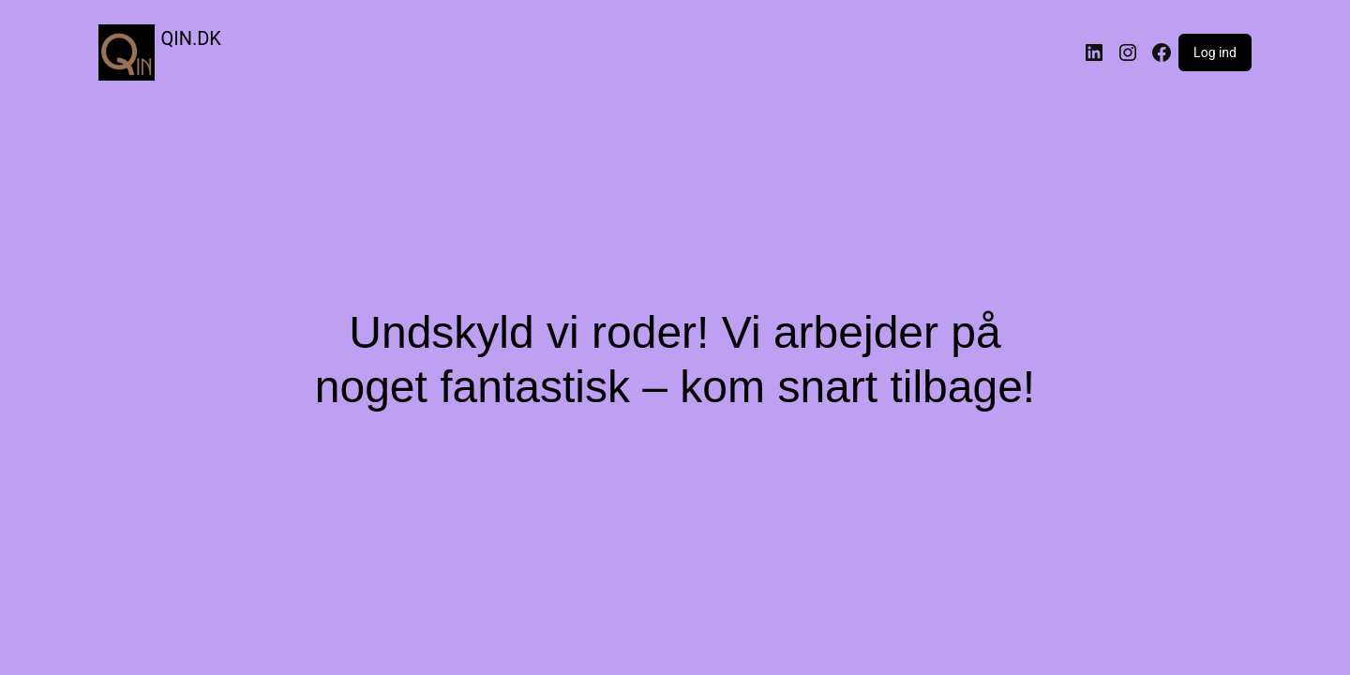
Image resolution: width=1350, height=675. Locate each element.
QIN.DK (191, 38)
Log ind (1215, 52)
